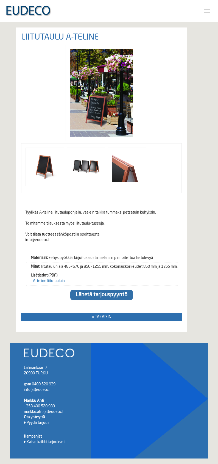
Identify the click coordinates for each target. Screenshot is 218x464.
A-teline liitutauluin (49, 281)
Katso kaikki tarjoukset (46, 442)
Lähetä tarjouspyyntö (101, 295)
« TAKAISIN (101, 317)
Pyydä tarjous (38, 423)
